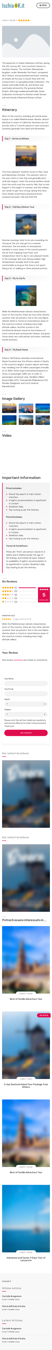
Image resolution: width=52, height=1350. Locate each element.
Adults (26, 702)
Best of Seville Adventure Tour (26, 999)
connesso (18, 660)
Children (26, 713)
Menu (43, 5)
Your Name (26, 682)
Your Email (26, 692)
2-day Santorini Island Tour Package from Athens (26, 1085)
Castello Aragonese (11, 1296)
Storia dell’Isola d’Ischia (13, 1306)
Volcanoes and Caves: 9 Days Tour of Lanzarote (26, 1259)
